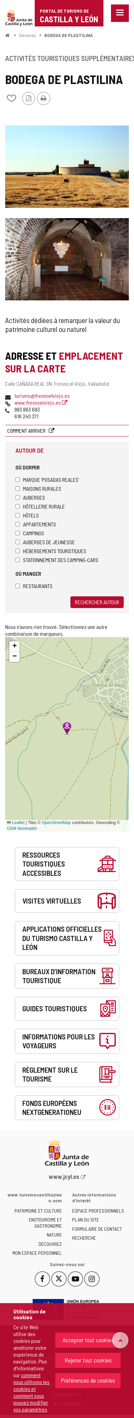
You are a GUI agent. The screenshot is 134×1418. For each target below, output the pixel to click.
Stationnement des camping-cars (56, 560)
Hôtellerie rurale (40, 506)
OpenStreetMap (56, 822)
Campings (29, 533)
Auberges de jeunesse (45, 542)
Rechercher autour (97, 602)
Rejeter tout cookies (88, 1360)
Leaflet (15, 822)
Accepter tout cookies (88, 1340)
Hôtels (27, 515)
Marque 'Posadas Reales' (47, 479)
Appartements (35, 524)
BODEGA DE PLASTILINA (68, 35)
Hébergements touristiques (50, 551)
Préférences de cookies (88, 1380)
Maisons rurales (38, 488)
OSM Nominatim (22, 828)
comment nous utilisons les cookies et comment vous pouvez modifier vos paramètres (31, 1392)
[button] (14, 646)
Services (27, 35)
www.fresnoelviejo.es (40, 402)
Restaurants (34, 586)
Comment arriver (27, 430)
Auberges (30, 497)
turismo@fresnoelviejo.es (42, 395)
